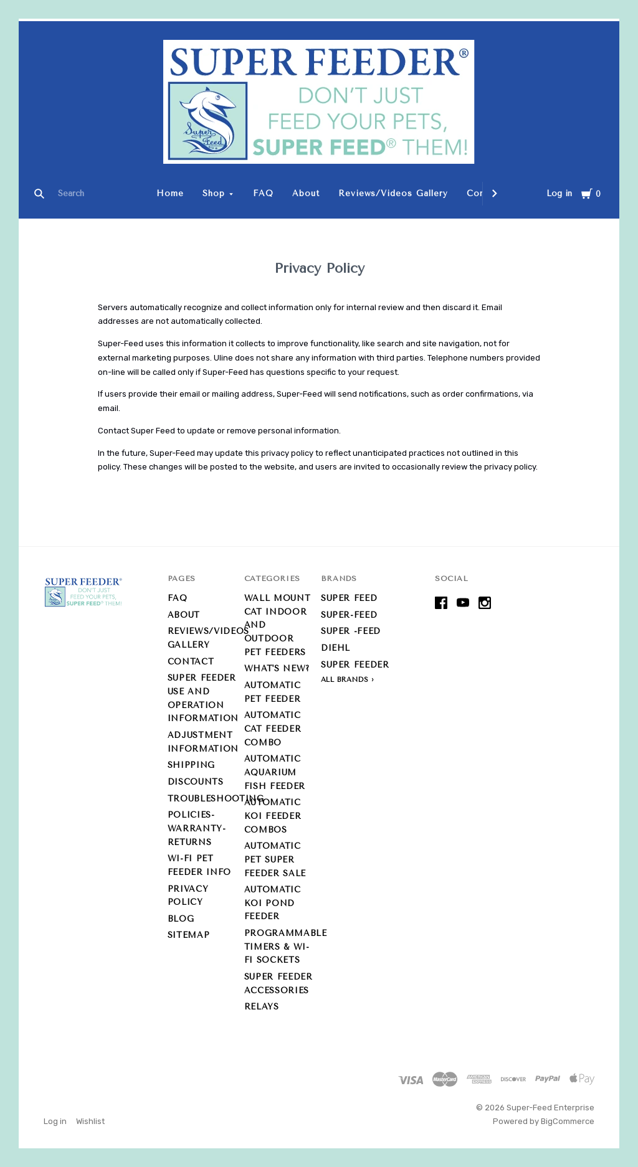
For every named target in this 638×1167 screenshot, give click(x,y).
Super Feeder (355, 664)
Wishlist (90, 1121)
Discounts (196, 782)
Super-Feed (349, 615)
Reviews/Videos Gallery (393, 193)
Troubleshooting (216, 798)
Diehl (335, 648)
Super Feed (349, 598)
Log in (559, 193)
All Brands (345, 680)
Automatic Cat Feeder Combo (273, 729)
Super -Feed (351, 631)
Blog (181, 919)
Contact (191, 661)
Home (170, 193)
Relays (261, 1006)
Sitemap (189, 935)
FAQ (263, 193)
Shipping (191, 765)
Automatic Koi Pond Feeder (272, 903)
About (306, 193)
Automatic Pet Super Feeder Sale (275, 859)
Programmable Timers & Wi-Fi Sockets (285, 946)
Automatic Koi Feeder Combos (273, 816)
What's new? (277, 668)
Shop (213, 193)
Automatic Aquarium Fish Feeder (274, 772)
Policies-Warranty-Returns (197, 828)
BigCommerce (567, 1121)
